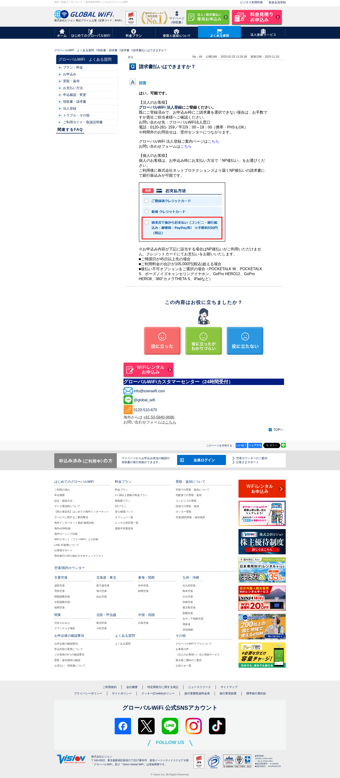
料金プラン (121, 489)
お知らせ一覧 (183, 665)
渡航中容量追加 (124, 528)
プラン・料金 (73, 67)
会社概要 (132, 687)
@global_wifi (144, 400)
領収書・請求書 (107, 50)
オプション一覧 (124, 517)
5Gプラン (120, 506)
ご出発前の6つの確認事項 (69, 654)
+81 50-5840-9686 (158, 417)
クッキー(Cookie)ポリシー (158, 693)
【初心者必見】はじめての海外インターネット (81, 511)
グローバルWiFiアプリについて (194, 643)
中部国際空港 (62, 602)
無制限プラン (123, 500)
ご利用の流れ (62, 489)
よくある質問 (123, 643)
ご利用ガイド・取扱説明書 (83, 122)
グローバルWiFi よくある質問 (74, 50)
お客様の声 (182, 649)
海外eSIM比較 (62, 528)
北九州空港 (189, 585)
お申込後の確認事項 (66, 643)
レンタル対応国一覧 (126, 522)
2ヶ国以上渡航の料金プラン (131, 495)
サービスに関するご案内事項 (71, 517)
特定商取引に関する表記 (162, 687)
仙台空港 (101, 596)
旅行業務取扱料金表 (197, 693)
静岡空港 (143, 591)
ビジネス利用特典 (251, 2)
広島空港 (143, 622)
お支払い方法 (73, 88)
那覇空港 (188, 613)
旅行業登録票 (228, 693)
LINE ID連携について (66, 544)
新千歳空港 (102, 585)
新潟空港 (101, 622)
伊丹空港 (143, 585)
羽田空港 (59, 591)
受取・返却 (71, 81)
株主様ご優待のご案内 (189, 660)
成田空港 (59, 585)
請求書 (125, 50)
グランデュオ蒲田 (64, 628)
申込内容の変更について (68, 649)
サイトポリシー (122, 693)
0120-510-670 (145, 410)
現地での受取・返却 (187, 506)
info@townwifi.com (149, 391)
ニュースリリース (199, 687)
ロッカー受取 (183, 511)
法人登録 (69, 108)
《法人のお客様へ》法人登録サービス (198, 654)
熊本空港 (188, 591)
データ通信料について (67, 506)
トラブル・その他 (76, 115)
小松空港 (101, 628)
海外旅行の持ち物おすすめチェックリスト (79, 555)
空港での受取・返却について (192, 489)
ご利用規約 (109, 687)
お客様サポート (63, 550)
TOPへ (278, 430)
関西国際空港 (62, 596)
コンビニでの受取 (186, 500)
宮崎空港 (188, 602)
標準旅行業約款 (256, 693)
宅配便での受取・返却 (189, 495)
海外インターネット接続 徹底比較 (74, 522)
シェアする (255, 445)
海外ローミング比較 (66, 533)
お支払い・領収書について (69, 665)
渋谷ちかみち (62, 622)
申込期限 (59, 495)
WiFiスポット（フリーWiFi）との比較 (76, 539)
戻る (130, 57)
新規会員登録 (277, 2)
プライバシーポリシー (88, 693)
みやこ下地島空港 (193, 618)
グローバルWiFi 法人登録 (160, 107)
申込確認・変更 (74, 95)
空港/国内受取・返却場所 (190, 517)
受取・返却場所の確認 (67, 660)
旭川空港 (101, 591)
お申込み (69, 74)
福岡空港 (59, 607)
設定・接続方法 (63, 500)
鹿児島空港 (189, 607)
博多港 (186, 624)
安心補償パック (124, 511)
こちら (213, 141)
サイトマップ (229, 687)
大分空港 (188, 596)
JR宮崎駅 (188, 629)
